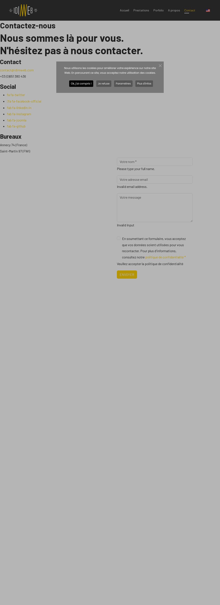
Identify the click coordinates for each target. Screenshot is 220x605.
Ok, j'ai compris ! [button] (81, 83)
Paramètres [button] (123, 83)
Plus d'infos (144, 83)
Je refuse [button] (104, 83)
